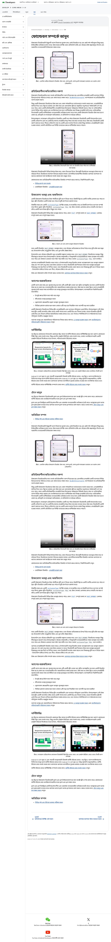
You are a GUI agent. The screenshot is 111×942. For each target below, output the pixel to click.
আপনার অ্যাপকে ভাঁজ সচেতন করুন (76, 273)
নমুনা (26, 12)
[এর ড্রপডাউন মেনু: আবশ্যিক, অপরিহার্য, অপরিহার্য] (39, 2)
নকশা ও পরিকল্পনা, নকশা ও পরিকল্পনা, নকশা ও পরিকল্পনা (59, 2)
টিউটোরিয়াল (16, 12)
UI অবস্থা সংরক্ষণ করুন (81, 320)
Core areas (16, 7)
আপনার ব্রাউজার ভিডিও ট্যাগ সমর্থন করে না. (68, 146)
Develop (5, 7)
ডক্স (65, 29)
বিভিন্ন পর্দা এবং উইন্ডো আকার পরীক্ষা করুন (49, 419)
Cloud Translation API (65, 22)
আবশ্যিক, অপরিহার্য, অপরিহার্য (28, 2)
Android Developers (36, 29)
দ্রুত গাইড (43, 12)
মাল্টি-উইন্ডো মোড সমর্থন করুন (75, 385)
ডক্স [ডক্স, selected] (34, 12)
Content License (51, 834)
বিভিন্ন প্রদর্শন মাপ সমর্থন (43, 184)
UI (25, 7)
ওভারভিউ (5, 12)
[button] (11, 16)
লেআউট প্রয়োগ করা (55, 187)
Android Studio (102, 2)
